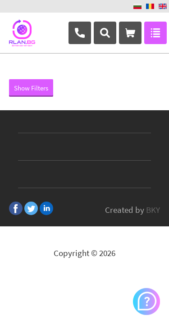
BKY (153, 209)
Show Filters (31, 88)
